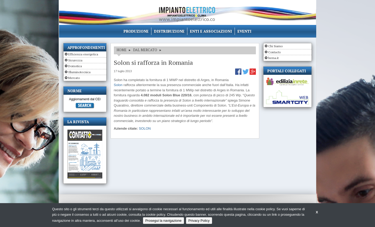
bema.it (273, 58)
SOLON (145, 128)
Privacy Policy (199, 221)
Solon (118, 85)
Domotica (75, 66)
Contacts (274, 52)
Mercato (74, 78)
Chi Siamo (275, 46)
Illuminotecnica (79, 72)
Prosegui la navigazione (163, 221)
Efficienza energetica (83, 54)
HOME (121, 49)
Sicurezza (75, 60)
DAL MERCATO (145, 49)
